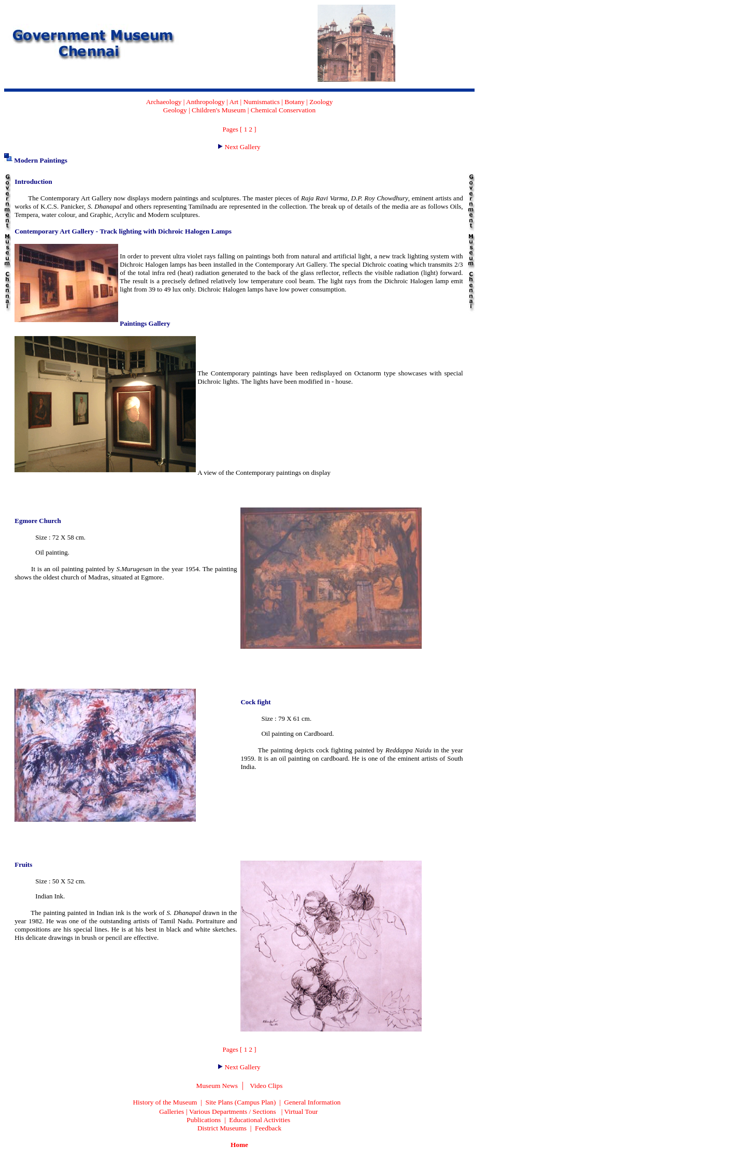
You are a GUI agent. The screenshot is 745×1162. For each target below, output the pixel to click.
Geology (175, 110)
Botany (294, 102)
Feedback (268, 1128)
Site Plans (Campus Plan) (240, 1102)
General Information (312, 1102)
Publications (204, 1120)
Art (234, 102)
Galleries (171, 1111)
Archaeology (164, 102)
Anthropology (205, 102)
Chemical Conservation (283, 110)
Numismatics (261, 102)
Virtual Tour (301, 1111)
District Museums (222, 1128)
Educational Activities (259, 1120)
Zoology (321, 102)
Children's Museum (219, 110)
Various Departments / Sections (232, 1111)
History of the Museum (165, 1102)
